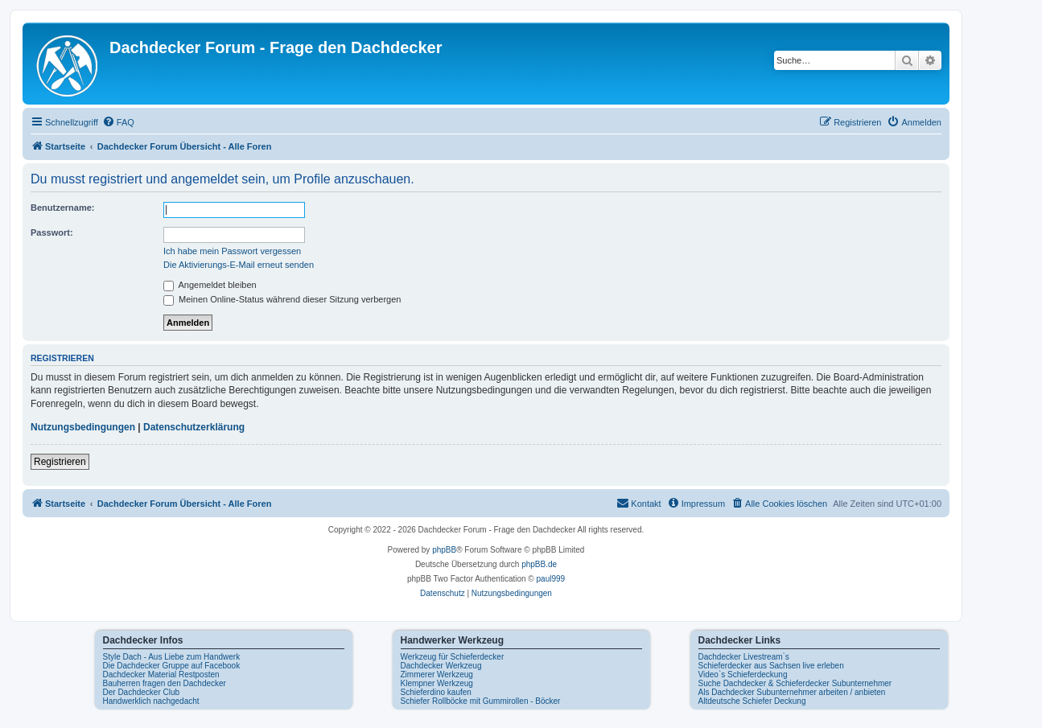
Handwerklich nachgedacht (151, 701)
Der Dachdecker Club (141, 692)
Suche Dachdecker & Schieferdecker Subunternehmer (795, 683)
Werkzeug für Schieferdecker (453, 656)
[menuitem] (118, 122)
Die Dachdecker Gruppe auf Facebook (172, 665)
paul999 (551, 578)
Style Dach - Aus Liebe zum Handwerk (172, 656)
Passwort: (52, 232)
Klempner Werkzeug (437, 683)
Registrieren (60, 461)
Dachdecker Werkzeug (441, 665)
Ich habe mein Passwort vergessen (232, 251)
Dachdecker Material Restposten (161, 674)
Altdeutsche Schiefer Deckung (752, 701)
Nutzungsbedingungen (83, 427)
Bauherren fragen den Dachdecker (164, 683)
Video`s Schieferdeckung (743, 674)
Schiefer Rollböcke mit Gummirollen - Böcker (481, 701)
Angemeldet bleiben (210, 285)
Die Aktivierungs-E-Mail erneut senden (238, 264)
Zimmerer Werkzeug (437, 674)
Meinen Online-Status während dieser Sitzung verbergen (282, 299)
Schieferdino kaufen (436, 692)
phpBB (444, 549)
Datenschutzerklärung (194, 427)
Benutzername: (62, 207)
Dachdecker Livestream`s (743, 656)
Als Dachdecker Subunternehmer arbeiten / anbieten (792, 692)
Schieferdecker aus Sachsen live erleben (771, 665)
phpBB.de (539, 564)
